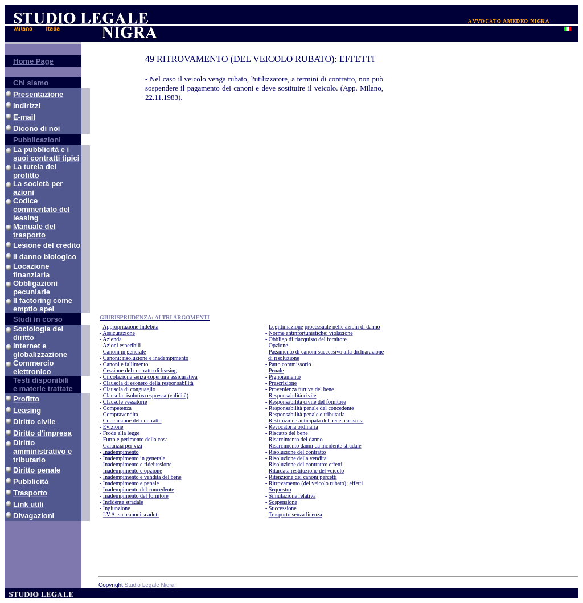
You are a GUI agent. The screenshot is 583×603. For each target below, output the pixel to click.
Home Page (33, 61)
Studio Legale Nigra (150, 585)
